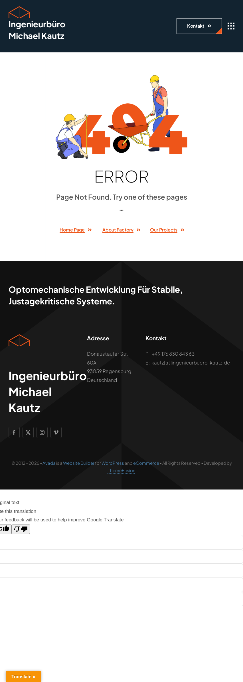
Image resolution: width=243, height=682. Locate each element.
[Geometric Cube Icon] (19, 8)
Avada (49, 463)
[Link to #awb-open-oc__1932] (231, 26)
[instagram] (42, 432)
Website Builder (78, 463)
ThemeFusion (121, 470)
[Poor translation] (21, 529)
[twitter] (28, 432)
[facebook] (14, 432)
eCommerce (146, 463)
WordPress (113, 463)
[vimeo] (56, 432)
